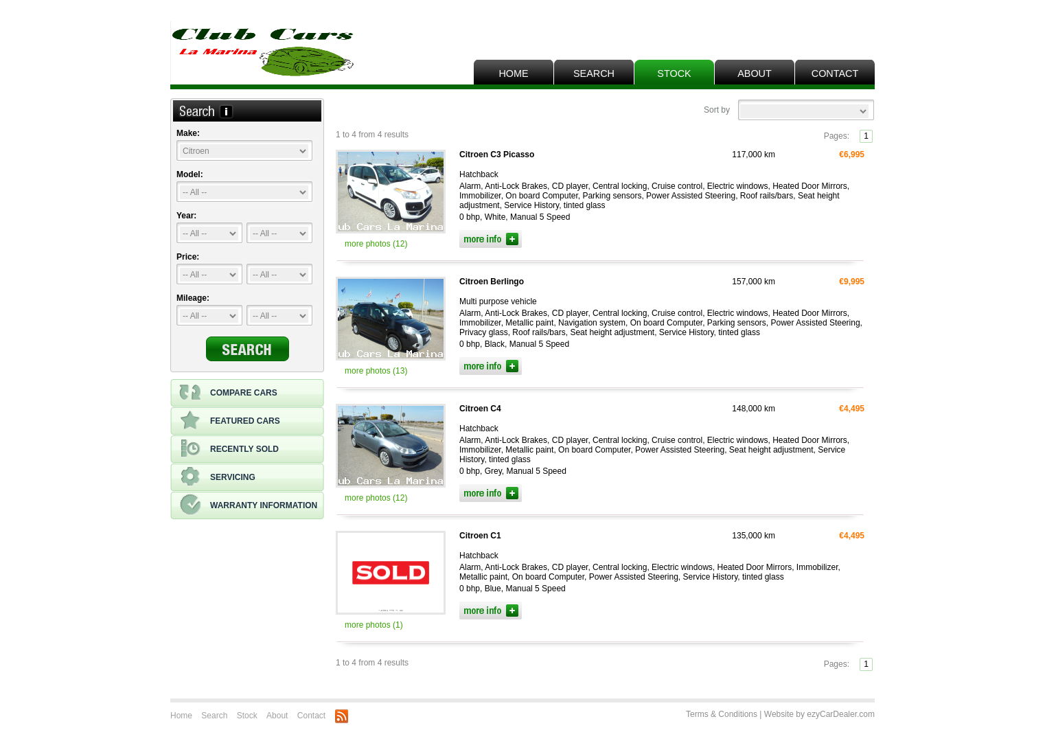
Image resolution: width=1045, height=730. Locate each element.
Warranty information (248, 505)
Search (594, 73)
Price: (187, 257)
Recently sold (229, 449)
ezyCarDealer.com (841, 714)
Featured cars (229, 421)
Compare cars (228, 393)
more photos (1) (374, 625)
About (754, 73)
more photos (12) (376, 244)
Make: (188, 133)
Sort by (717, 110)
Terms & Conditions (721, 714)
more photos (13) (376, 371)
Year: (186, 215)
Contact (835, 73)
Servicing (217, 477)
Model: (189, 174)
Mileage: (192, 298)
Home (513, 73)
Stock (674, 73)
